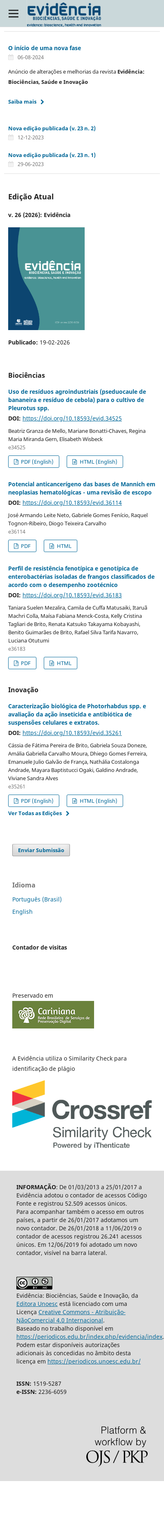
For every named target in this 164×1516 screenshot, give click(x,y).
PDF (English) (37, 461)
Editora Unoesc (37, 1304)
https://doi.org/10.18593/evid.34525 (72, 418)
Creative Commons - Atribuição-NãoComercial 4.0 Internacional (71, 1316)
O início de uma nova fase (44, 48)
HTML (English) (98, 461)
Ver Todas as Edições (35, 813)
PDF (25, 546)
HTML (64, 546)
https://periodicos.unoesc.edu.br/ (94, 1361)
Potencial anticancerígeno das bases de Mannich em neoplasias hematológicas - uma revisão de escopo (81, 488)
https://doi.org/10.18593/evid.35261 (72, 733)
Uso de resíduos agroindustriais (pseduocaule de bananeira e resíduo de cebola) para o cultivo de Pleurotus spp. (77, 400)
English (22, 911)
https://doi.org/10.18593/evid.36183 (72, 595)
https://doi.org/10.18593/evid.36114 (72, 502)
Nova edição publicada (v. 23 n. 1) (52, 155)
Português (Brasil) (37, 899)
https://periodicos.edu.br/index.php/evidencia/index (89, 1336)
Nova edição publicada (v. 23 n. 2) (52, 128)
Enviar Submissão (41, 850)
